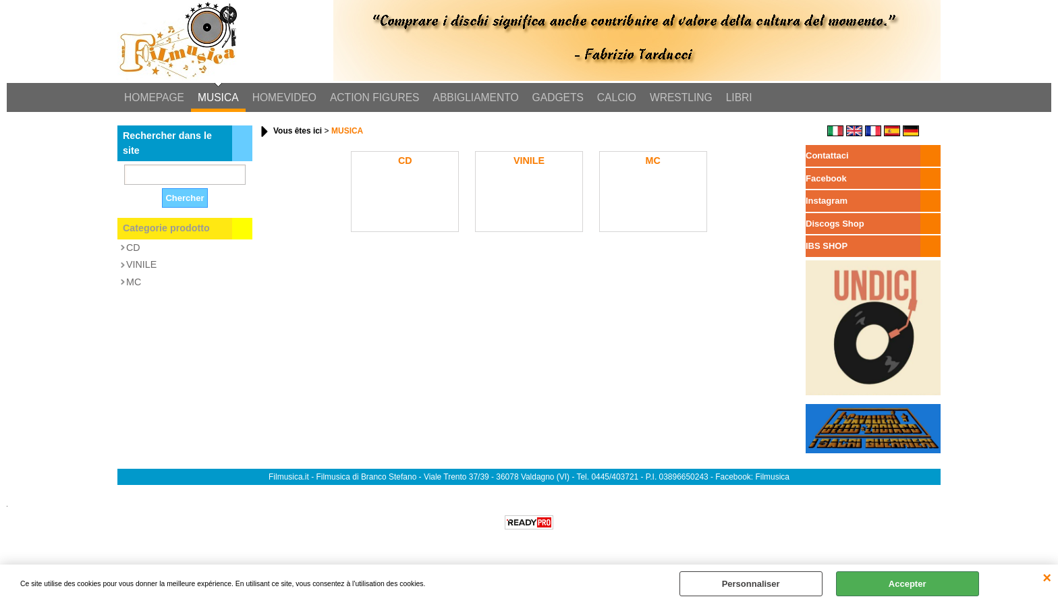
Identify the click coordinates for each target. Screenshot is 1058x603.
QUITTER (1046, 578)
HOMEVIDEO (284, 97)
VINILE (141, 264)
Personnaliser (751, 584)
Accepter (907, 584)
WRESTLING (681, 97)
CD (133, 247)
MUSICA (218, 97)
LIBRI (739, 97)
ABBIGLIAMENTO (476, 97)
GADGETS (558, 97)
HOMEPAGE (154, 97)
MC (133, 282)
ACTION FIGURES (375, 97)
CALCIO (616, 97)
